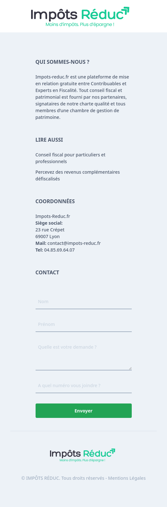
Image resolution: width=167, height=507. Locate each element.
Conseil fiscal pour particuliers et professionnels (70, 158)
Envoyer (83, 411)
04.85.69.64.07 (55, 250)
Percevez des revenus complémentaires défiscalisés (78, 175)
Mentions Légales (127, 478)
